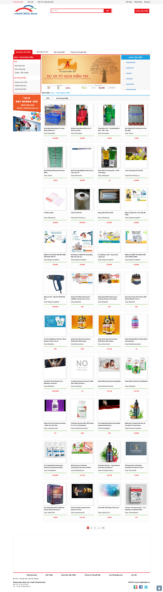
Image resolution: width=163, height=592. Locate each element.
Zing (135, 587)
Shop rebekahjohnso (77, 470)
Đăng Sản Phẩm (142, 11)
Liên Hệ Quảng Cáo (116, 575)
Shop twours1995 (130, 470)
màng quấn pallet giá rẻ (105, 212)
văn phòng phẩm (20, 78)
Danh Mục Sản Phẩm (23, 52)
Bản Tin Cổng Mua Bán (45, 2)
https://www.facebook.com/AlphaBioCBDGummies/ (114, 381)
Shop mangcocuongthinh (132, 218)
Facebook (141, 587)
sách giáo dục (20, 66)
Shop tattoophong (49, 218)
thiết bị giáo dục (20, 86)
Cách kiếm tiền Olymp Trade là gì (108, 507)
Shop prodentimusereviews (79, 428)
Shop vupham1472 (104, 512)
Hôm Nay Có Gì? (42, 52)
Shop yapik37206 (49, 512)
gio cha (15, 578)
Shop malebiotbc (49, 386)
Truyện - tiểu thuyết (21, 72)
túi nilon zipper (49, 212)
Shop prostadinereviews (105, 470)
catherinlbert (130, 84)
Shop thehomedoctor (131, 512)
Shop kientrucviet (76, 175)
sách (15, 61)
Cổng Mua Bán (18, 2)
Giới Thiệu (49, 575)
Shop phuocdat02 (49, 133)
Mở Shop (129, 2)
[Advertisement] (81, 32)
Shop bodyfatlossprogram (133, 344)
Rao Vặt (30, 2)
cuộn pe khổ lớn (76, 212)
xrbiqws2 (129, 73)
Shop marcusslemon (77, 344)
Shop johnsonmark (104, 344)
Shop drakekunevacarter (105, 386)
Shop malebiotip (76, 302)
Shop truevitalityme (50, 470)
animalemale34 (130, 62)
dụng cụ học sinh (21, 82)
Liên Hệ (134, 575)
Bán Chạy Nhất (59, 52)
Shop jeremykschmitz (77, 512)
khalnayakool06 (131, 89)
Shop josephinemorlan (51, 428)
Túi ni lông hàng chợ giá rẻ (134, 170)
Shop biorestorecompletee (133, 428)
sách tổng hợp (20, 69)
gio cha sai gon (34, 578)
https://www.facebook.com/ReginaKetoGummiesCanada (142, 381)
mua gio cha (23, 578)
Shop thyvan (129, 133)
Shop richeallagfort (104, 428)
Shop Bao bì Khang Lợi (132, 175)
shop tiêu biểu (135, 57)
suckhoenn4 (130, 68)
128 (103, 527)
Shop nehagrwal (130, 386)
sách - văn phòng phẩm (23, 57)
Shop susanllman (76, 386)
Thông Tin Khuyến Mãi (78, 52)
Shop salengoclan (103, 175)
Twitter (146, 587)
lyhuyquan (129, 78)
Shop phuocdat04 (76, 133)
